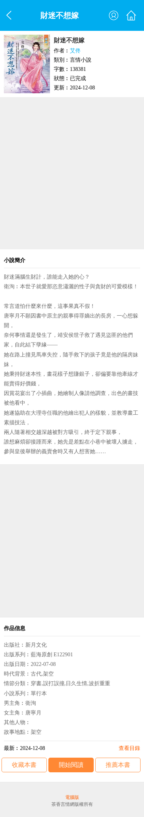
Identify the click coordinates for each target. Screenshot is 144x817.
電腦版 (72, 797)
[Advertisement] (72, 173)
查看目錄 (129, 748)
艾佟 (75, 51)
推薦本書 (118, 765)
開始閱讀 (71, 765)
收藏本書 (24, 765)
